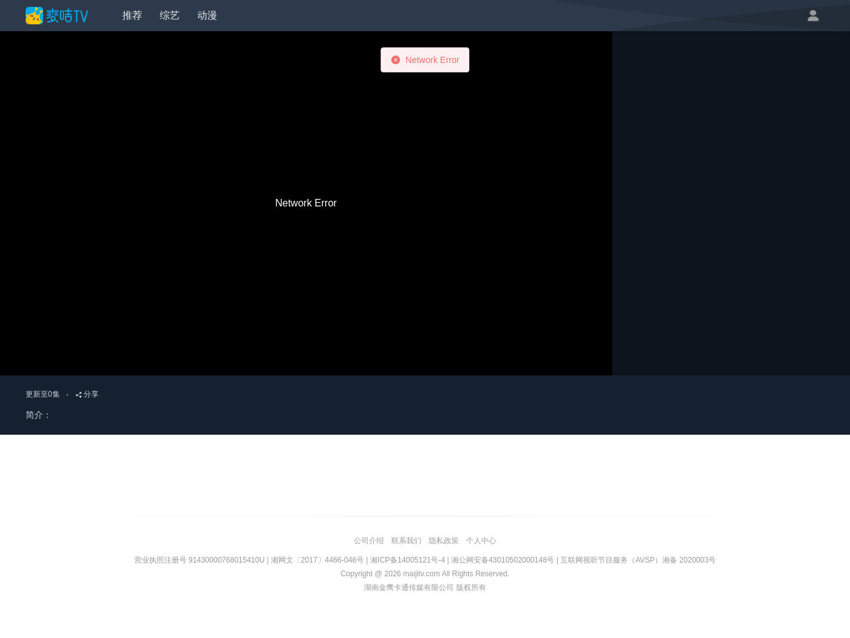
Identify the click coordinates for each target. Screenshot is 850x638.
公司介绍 (369, 540)
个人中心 (481, 540)
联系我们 (406, 540)
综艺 (170, 15)
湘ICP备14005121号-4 (407, 560)
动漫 (207, 15)
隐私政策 (444, 540)
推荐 (132, 15)
